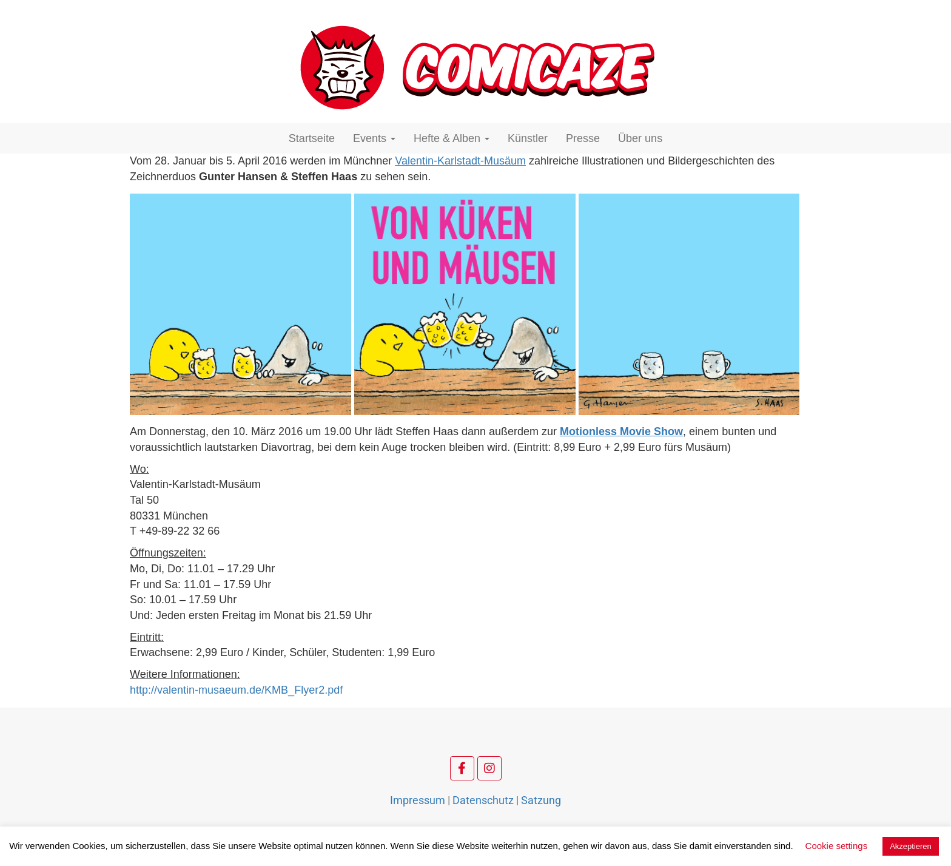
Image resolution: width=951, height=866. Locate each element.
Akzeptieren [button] (911, 846)
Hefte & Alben (451, 138)
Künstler (528, 138)
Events (374, 138)
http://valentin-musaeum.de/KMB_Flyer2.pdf (236, 690)
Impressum (417, 800)
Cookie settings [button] (836, 846)
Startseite (312, 138)
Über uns (640, 138)
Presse (583, 138)
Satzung (541, 800)
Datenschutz (483, 800)
